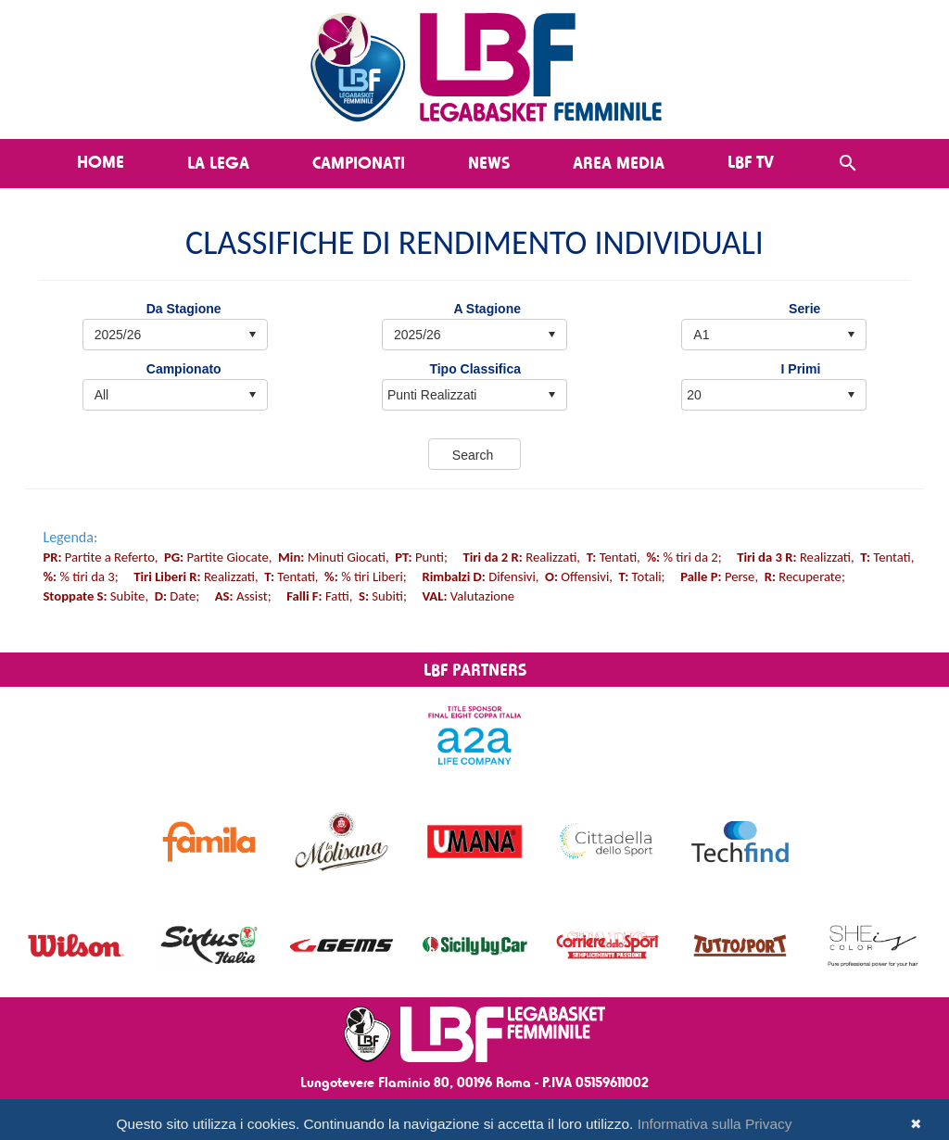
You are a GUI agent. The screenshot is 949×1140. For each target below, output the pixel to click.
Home (100, 161)
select (551, 395)
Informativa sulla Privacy (715, 1124)
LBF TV (751, 161)
